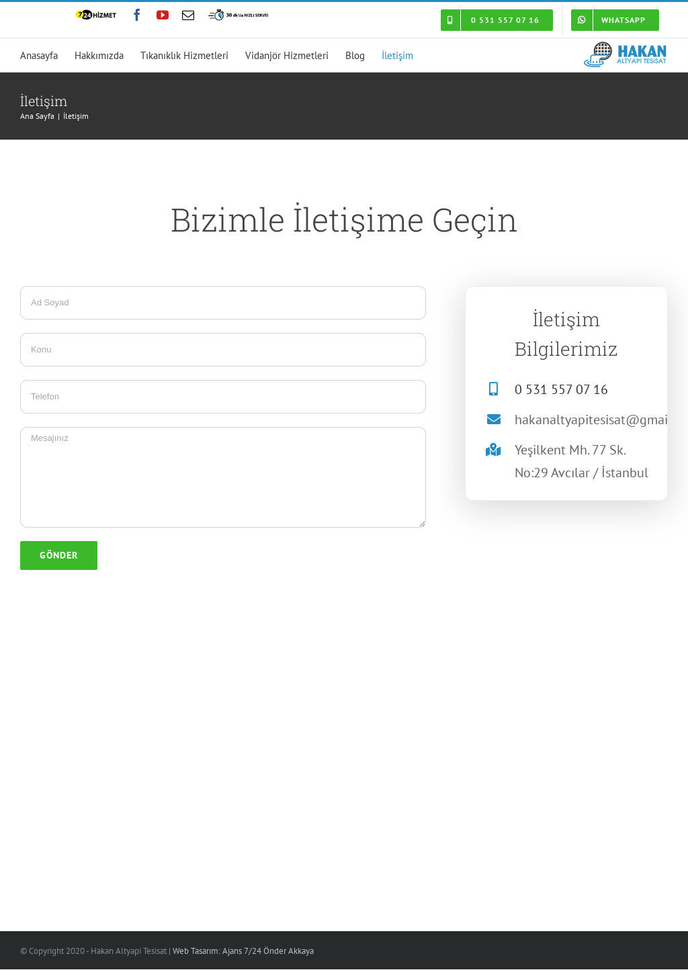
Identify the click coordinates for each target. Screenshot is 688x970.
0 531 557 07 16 (561, 389)
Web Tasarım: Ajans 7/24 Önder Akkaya (243, 951)
